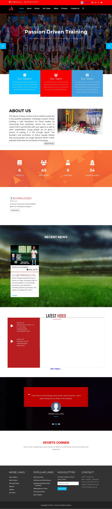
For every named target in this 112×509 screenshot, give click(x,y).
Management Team (41, 488)
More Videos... (56, 369)
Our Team (47, 8)
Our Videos (14, 480)
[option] (56, 44)
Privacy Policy (15, 483)
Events (37, 8)
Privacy (64, 8)
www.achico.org (93, 485)
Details (14, 296)
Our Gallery (14, 477)
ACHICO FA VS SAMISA (20, 267)
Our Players (38, 495)
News (56, 8)
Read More (49, 143)
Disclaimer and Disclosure (43, 480)
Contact (13, 493)
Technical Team (40, 492)
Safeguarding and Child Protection (42, 484)
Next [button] (109, 46)
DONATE (86, 2)
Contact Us (75, 8)
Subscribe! (62, 489)
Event (12, 486)
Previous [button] (3, 46)
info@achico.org (91, 487)
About (29, 8)
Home (21, 8)
